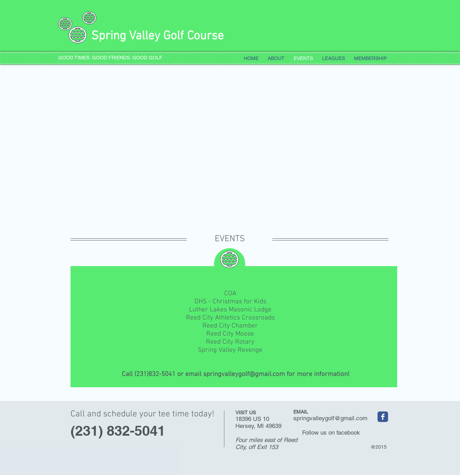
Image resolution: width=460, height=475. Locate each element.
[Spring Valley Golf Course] (383, 416)
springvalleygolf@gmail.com (244, 374)
